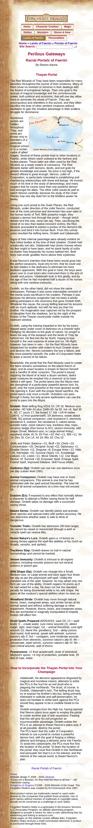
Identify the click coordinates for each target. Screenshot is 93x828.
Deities (28, 32)
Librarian (49, 777)
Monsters (42, 32)
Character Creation (47, 26)
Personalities (56, 37)
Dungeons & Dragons (22, 785)
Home (27, 26)
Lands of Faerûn (33, 37)
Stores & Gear (62, 32)
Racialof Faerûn (46, 768)
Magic (67, 26)
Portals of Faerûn (66, 43)
